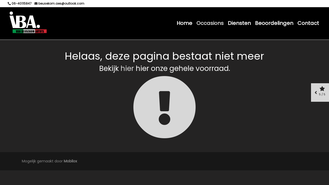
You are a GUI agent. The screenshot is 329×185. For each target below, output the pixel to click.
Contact (308, 23)
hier (127, 68)
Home (184, 23)
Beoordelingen (274, 23)
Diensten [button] (239, 23)
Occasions (210, 23)
